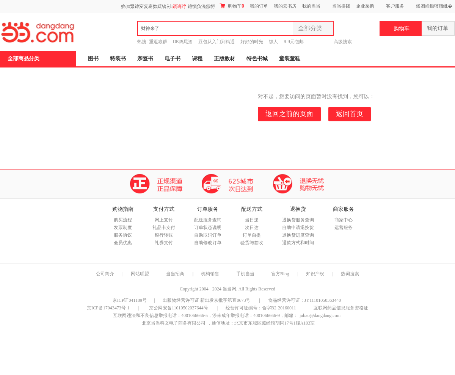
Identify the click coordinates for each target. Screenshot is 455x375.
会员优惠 (123, 242)
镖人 (273, 41)
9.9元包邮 (294, 41)
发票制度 (123, 227)
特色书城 (257, 58)
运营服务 (343, 227)
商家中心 (343, 220)
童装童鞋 (289, 58)
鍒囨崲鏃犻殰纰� (434, 6)
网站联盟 (140, 273)
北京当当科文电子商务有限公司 (174, 323)
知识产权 (315, 273)
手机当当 (245, 273)
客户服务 (395, 6)
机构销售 (210, 273)
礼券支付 (164, 242)
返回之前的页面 (289, 114)
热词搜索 (350, 273)
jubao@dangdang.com (320, 315)
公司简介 (105, 273)
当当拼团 (341, 6)
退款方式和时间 (298, 242)
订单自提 (252, 235)
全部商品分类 (23, 58)
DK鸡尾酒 (183, 41)
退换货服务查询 (298, 220)
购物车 (232, 6)
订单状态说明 (207, 227)
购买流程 (123, 220)
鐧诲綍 (179, 6)
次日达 (252, 227)
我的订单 (259, 6)
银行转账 (164, 235)
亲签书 (145, 58)
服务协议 (123, 235)
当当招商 (175, 273)
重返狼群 (158, 41)
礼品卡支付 (163, 227)
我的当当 (311, 6)
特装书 (118, 58)
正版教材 (224, 58)
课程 (197, 58)
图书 (93, 58)
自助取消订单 (207, 235)
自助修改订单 (207, 242)
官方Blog (280, 273)
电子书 (172, 58)
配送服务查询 (207, 220)
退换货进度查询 (298, 235)
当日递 (252, 220)
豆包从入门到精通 (216, 41)
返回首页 (349, 114)
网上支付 (164, 220)
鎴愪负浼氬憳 (201, 6)
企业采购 (365, 6)
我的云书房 (285, 6)
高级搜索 (343, 41)
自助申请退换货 (298, 227)
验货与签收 (251, 242)
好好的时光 (251, 41)
